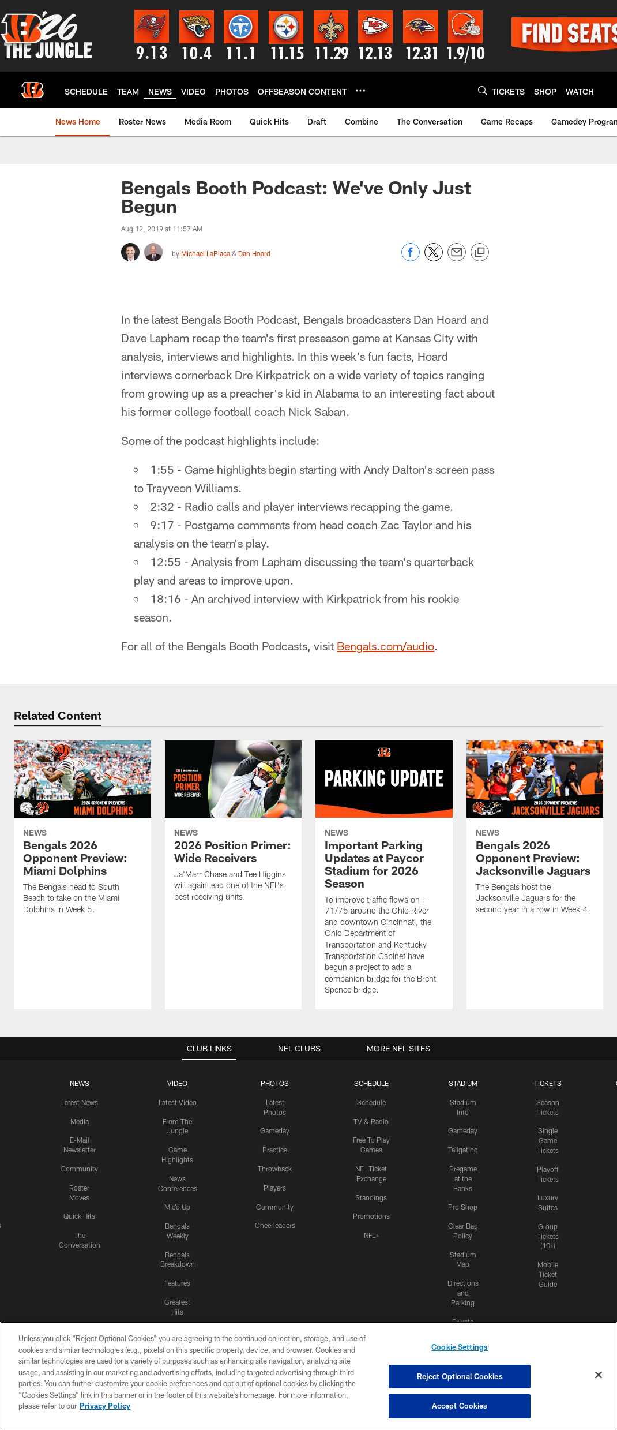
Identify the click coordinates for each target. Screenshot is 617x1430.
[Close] (598, 1375)
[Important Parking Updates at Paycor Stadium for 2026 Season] (384, 1076)
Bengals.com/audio (385, 847)
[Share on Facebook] (410, 258)
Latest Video (178, 1303)
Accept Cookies (460, 1405)
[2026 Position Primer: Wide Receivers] (233, 1029)
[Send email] (456, 258)
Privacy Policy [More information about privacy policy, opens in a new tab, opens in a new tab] (105, 1405)
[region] (308, 1376)
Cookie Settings (459, 1347)
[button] (300, 378)
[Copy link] (480, 253)
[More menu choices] (360, 90)
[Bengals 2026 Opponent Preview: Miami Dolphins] (82, 1036)
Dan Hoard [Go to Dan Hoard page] (254, 253)
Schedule (371, 1303)
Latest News (79, 1303)
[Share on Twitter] (433, 258)
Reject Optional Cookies (460, 1376)
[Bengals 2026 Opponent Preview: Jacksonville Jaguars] (535, 1036)
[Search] (482, 90)
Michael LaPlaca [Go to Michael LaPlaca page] (205, 253)
